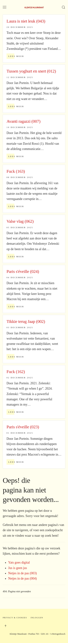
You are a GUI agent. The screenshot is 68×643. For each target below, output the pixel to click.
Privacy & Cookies (15, 617)
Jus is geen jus (17, 568)
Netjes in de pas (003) (22, 573)
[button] (4, 7)
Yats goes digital (19, 562)
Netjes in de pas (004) (22, 578)
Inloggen (37, 617)
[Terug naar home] (34, 7)
